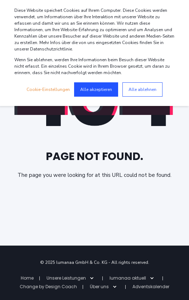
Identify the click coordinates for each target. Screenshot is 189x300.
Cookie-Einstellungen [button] (48, 89)
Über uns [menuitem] (99, 287)
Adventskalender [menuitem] (150, 287)
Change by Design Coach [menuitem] (48, 287)
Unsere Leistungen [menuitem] (66, 278)
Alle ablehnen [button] (142, 89)
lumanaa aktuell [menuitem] (128, 278)
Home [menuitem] (27, 278)
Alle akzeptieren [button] (96, 89)
